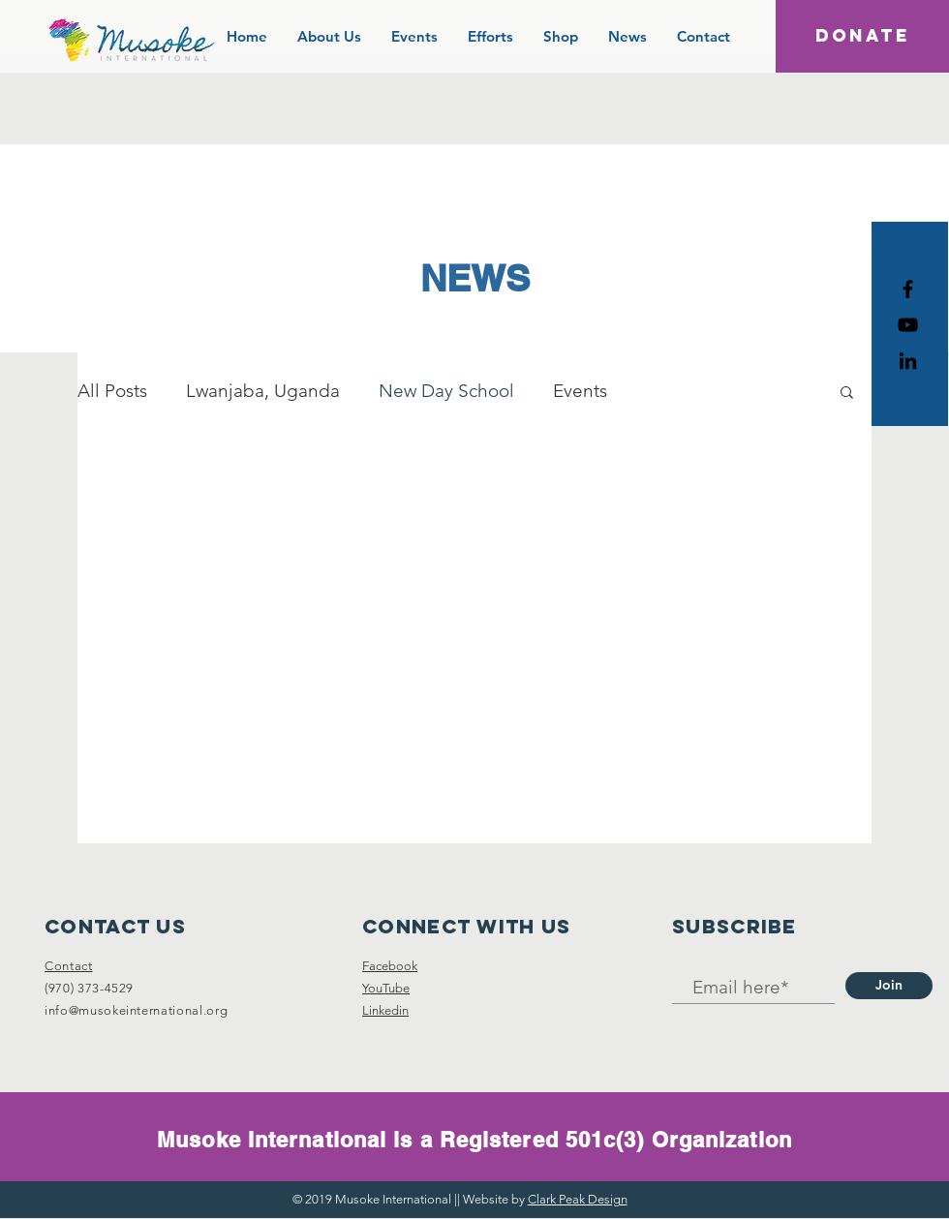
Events (580, 391)
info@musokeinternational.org (136, 1010)
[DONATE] (862, 36)
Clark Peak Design (578, 1199)
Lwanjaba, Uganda (263, 391)
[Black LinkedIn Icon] (908, 361)
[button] (847, 393)
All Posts (112, 391)
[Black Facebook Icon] (908, 289)
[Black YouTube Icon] (908, 325)
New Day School (446, 391)
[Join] (889, 985)
